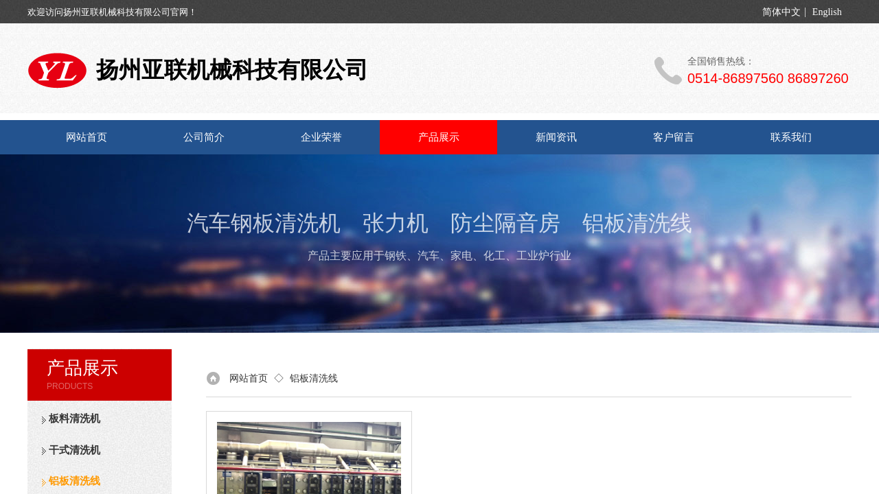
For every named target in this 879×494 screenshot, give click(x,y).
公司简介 (204, 137)
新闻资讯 (556, 137)
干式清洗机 (74, 450)
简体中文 (781, 12)
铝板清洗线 (314, 378)
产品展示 (438, 137)
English (827, 12)
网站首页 (86, 137)
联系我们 (791, 137)
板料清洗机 (74, 418)
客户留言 (673, 137)
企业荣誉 (321, 137)
